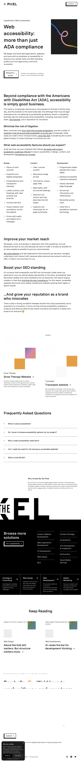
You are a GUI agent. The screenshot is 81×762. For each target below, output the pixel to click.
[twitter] (75, 757)
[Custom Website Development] (46, 535)
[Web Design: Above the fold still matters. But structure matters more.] (20, 637)
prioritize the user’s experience (35, 280)
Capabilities (9, 20)
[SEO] (46, 562)
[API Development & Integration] (68, 547)
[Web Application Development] (46, 544)
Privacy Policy (33, 757)
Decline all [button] (18, 755)
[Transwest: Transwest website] (61, 365)
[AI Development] (46, 551)
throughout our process (25, 154)
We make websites (11, 254)
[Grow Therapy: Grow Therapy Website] (20, 357)
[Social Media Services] (68, 561)
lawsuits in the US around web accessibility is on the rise (28, 133)
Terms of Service (53, 742)
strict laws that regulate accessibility (37, 130)
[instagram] (67, 757)
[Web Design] (46, 557)
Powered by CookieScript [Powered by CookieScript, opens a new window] (13, 758)
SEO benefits (14, 119)
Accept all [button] (8, 755)
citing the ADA (44, 136)
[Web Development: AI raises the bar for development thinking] (61, 635)
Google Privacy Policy (38, 742)
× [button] (23, 743)
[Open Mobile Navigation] (5, 4)
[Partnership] (68, 554)
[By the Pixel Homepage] (12, 4)
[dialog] (13, 750)
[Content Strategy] (68, 534)
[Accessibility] (68, 540)
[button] (40, 425)
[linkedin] (71, 757)
